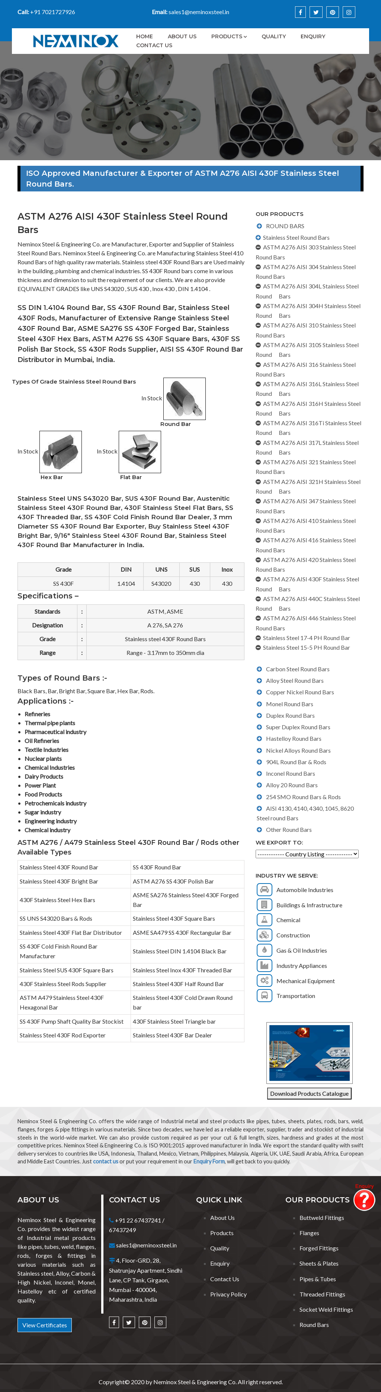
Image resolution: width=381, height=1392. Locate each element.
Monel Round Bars (289, 703)
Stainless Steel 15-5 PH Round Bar (306, 647)
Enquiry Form (209, 1161)
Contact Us (154, 45)
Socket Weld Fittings (326, 1309)
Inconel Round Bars (290, 773)
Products (226, 36)
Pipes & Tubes (318, 1278)
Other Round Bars (289, 829)
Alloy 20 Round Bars (292, 784)
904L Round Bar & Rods (296, 761)
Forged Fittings (319, 1247)
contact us (105, 1161)
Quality (274, 36)
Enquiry (313, 36)
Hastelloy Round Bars (293, 738)
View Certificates (44, 1324)
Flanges (309, 1232)
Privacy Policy (228, 1294)
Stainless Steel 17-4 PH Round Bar (306, 637)
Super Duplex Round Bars (298, 726)
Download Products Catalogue (309, 1093)
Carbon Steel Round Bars (298, 668)
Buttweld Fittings (322, 1217)
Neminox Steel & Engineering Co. (195, 1381)
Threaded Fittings (322, 1294)
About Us (182, 36)
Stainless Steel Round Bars (296, 237)
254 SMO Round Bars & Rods (303, 796)
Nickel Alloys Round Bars (298, 750)
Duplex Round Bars (290, 715)
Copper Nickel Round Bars (300, 691)
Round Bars (314, 1324)
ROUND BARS (285, 225)
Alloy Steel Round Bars (295, 680)
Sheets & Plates (319, 1263)
